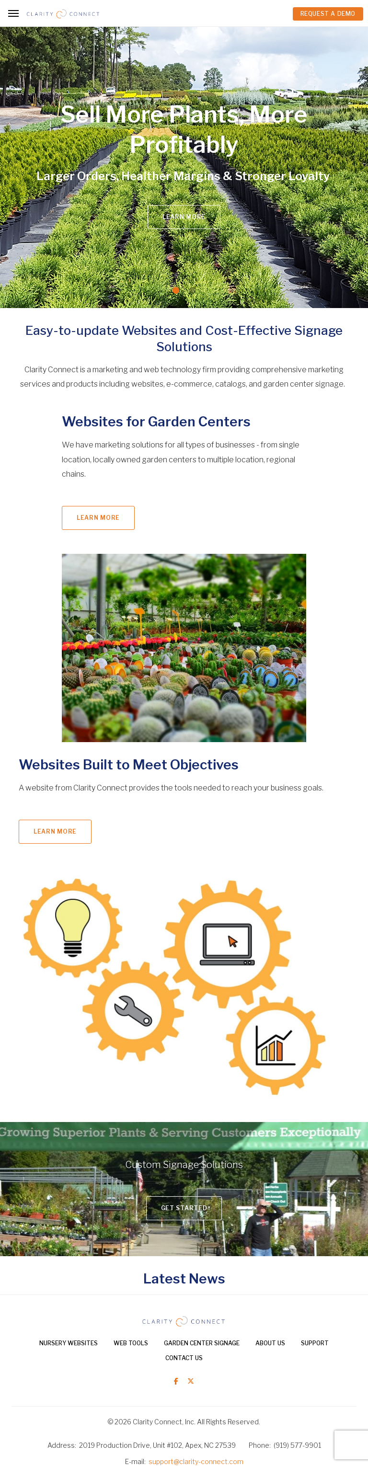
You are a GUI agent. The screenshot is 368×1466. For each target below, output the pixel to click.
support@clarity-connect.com (196, 1461)
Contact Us (184, 1358)
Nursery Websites (68, 1343)
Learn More (184, 216)
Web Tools (131, 1343)
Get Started (184, 1208)
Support (315, 1343)
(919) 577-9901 (297, 1445)
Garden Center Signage (202, 1343)
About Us (270, 1343)
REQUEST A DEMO (328, 13)
